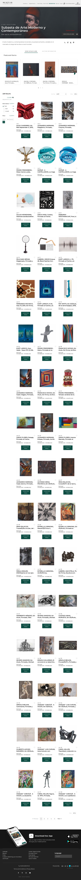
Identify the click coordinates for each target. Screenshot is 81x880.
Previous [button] (6, 73)
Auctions (25, 3)
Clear (11, 103)
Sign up (57, 3)
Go (4, 122)
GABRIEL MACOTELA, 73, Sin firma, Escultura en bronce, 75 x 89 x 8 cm (68, 573)
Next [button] (75, 73)
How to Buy (39, 3)
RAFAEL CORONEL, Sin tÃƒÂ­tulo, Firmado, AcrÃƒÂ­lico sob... (31, 82)
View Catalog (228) (68, 34)
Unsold (8, 111)
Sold (8, 109)
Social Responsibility (70, 3)
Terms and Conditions (20, 869)
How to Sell (45, 3)
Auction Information (49, 51)
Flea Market (32, 855)
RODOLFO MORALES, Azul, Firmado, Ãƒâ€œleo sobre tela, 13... (12, 82)
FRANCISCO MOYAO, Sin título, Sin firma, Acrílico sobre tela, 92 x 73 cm (46, 394)
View (71, 94)
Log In (61, 3)
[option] (12, 72)
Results (5, 853)
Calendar (5, 851)
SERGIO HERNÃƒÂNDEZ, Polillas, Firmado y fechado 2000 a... (67, 82)
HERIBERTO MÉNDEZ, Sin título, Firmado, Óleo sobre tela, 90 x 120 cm (25, 617)
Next (59, 818)
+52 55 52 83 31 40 (24, 866)
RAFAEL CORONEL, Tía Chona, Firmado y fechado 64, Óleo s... (49, 82)
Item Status (6, 103)
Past (8, 106)
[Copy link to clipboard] (65, 43)
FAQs (4, 855)
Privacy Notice (31, 869)
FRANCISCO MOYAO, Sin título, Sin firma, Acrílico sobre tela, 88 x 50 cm (67, 350)
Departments (32, 3)
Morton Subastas (7, 3)
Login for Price (26, 136)
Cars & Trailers (32, 858)
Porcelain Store (33, 853)
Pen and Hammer (33, 856)
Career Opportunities (34, 851)
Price (4, 115)
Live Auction (8, 24)
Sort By (53, 94)
